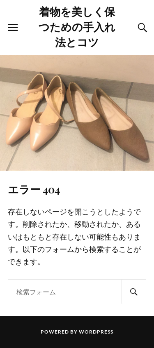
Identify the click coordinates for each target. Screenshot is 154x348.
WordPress (96, 332)
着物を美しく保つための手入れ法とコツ (77, 26)
